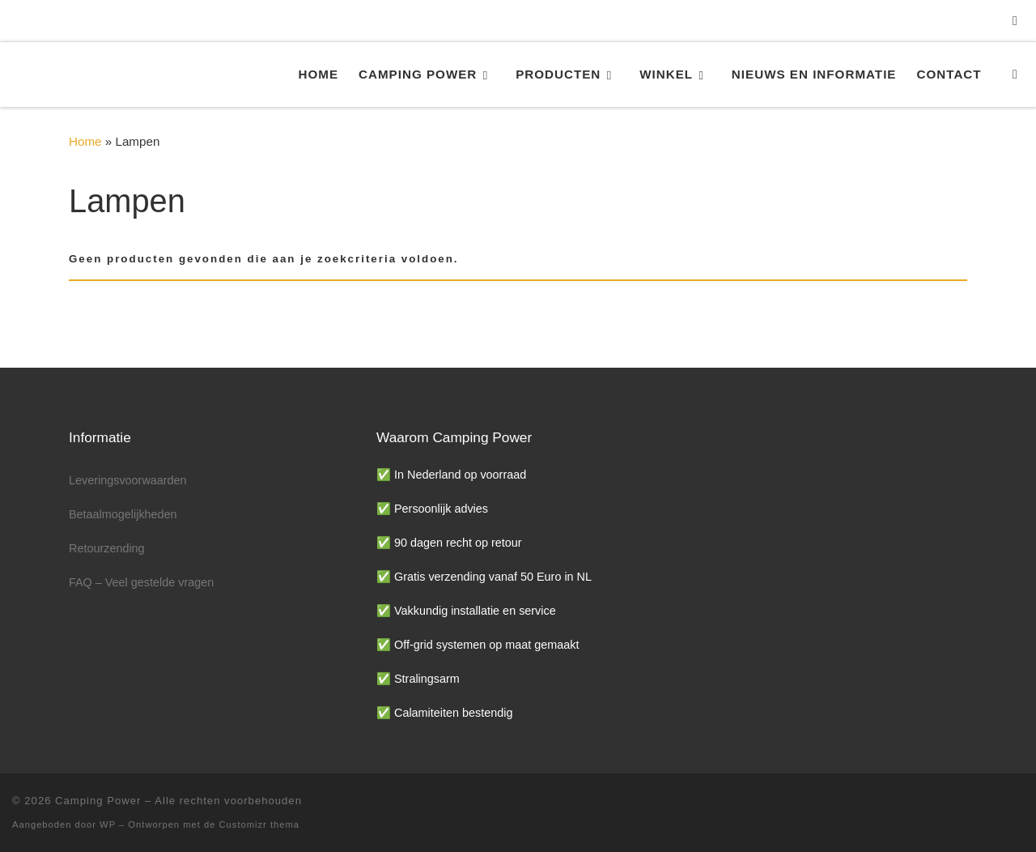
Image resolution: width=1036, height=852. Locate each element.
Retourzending (107, 548)
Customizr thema (259, 824)
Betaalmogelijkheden (123, 514)
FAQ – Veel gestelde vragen (141, 582)
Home (85, 141)
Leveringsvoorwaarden (128, 480)
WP (108, 824)
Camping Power (98, 800)
